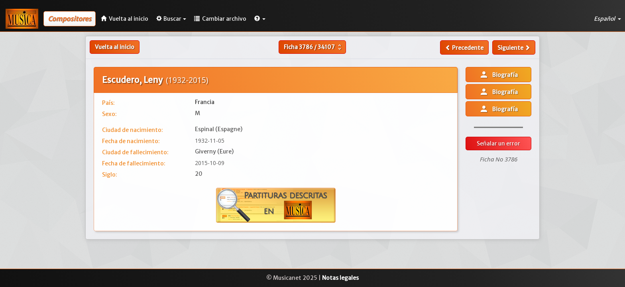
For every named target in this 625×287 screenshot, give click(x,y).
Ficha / (313, 47)
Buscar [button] (171, 18)
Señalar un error (498, 143)
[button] (259, 19)
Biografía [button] (498, 74)
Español (607, 18)
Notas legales (340, 277)
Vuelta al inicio (114, 47)
